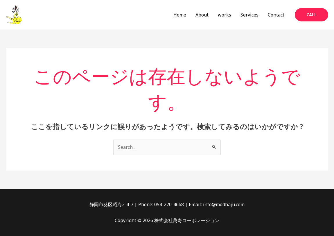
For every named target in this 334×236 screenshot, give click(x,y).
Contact (276, 15)
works (224, 15)
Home (179, 15)
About (202, 15)
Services (249, 15)
